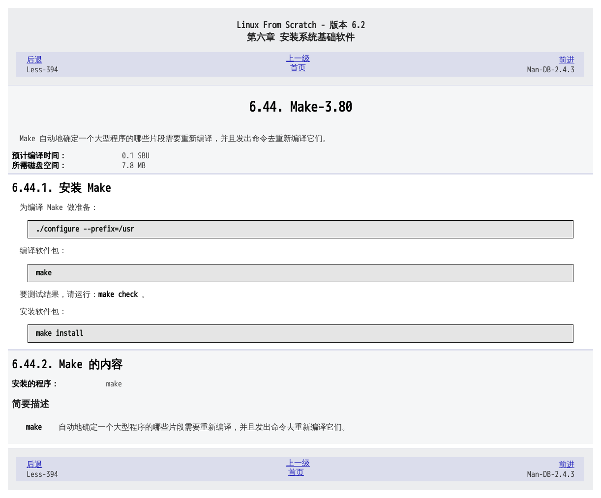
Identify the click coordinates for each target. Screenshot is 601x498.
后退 (34, 60)
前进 (566, 60)
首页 (298, 67)
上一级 (298, 58)
